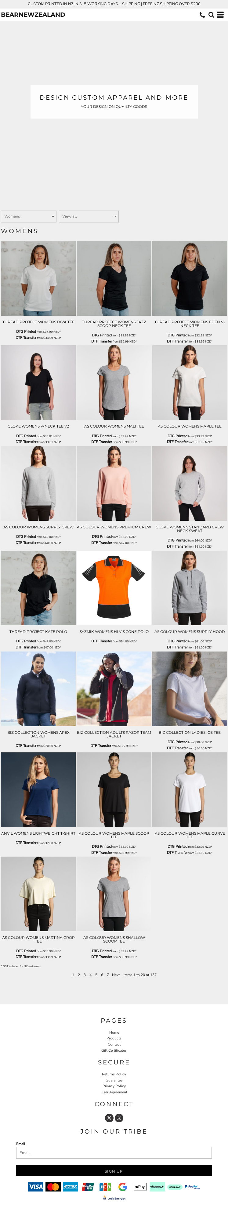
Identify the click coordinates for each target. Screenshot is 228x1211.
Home (114, 1032)
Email (20, 1144)
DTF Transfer (26, 337)
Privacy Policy (114, 1086)
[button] (211, 15)
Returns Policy (114, 1074)
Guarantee (114, 1080)
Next (116, 974)
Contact (114, 1044)
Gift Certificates (114, 1050)
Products (114, 1038)
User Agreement (114, 1092)
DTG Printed (26, 331)
